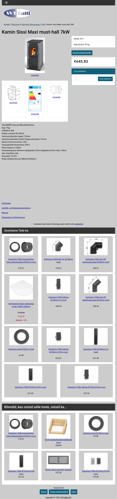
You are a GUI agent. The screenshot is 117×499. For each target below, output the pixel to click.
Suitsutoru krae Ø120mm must (21, 349)
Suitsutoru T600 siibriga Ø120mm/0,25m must (58, 350)
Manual (5, 213)
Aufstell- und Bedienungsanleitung (16, 208)
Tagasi (43, 492)
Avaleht (7, 24)
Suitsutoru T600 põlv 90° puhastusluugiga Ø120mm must (95, 260)
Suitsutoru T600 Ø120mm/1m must (95, 350)
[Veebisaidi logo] (58, 13)
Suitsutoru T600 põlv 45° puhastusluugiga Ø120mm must (95, 298)
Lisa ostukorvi (105, 79)
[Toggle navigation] (6, 2)
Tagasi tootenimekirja (59, 492)
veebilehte (79, 224)
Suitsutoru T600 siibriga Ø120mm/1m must (58, 298)
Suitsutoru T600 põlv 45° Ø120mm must (58, 260)
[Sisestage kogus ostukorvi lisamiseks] (86, 79)
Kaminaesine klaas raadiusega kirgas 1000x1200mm (21, 305)
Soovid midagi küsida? (82, 53)
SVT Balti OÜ (66, 497)
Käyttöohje (6, 203)
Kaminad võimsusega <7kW (33, 24)
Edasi (74, 492)
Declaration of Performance (13, 217)
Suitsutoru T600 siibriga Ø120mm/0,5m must (86, 387)
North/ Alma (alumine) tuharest (58, 470)
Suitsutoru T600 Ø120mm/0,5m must (30, 387)
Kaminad (16, 24)
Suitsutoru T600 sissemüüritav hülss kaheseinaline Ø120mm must (21, 260)
